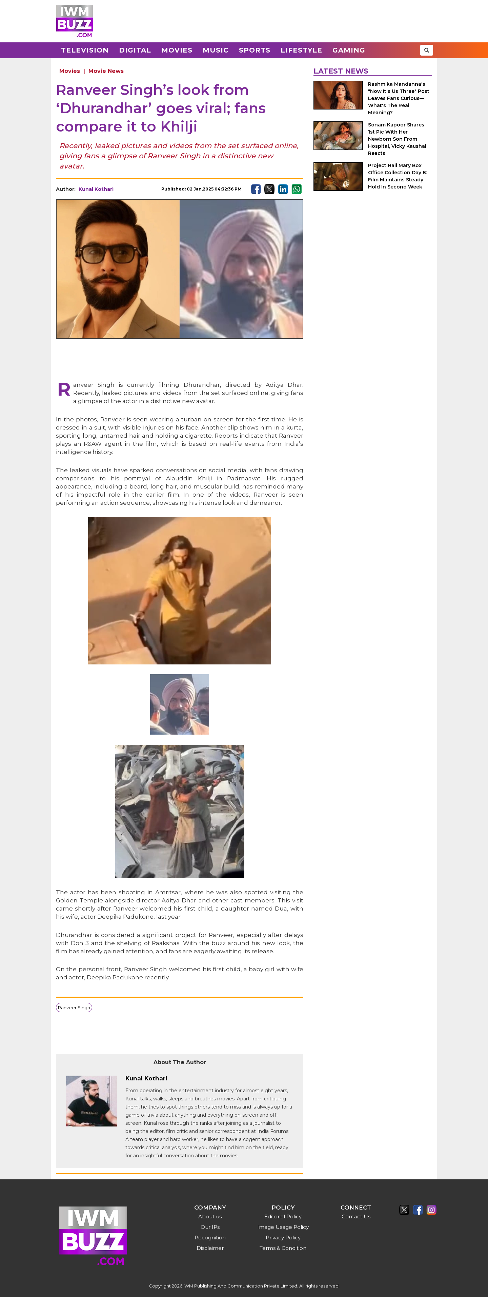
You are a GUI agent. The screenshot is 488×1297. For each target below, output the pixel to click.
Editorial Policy (283, 1216)
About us (210, 1216)
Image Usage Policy (283, 1227)
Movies (176, 50)
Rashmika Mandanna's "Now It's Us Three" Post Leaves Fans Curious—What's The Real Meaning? (398, 98)
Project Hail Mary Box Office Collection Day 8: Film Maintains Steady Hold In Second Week (397, 176)
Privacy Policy (283, 1237)
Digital (135, 50)
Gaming (348, 50)
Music (216, 50)
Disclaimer (210, 1248)
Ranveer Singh (74, 1007)
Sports (254, 50)
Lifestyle (301, 50)
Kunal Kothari (96, 189)
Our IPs (210, 1227)
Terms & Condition (283, 1248)
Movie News (106, 71)
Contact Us (356, 1216)
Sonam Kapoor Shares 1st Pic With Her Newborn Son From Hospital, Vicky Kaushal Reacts (397, 139)
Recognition (210, 1237)
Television (85, 50)
